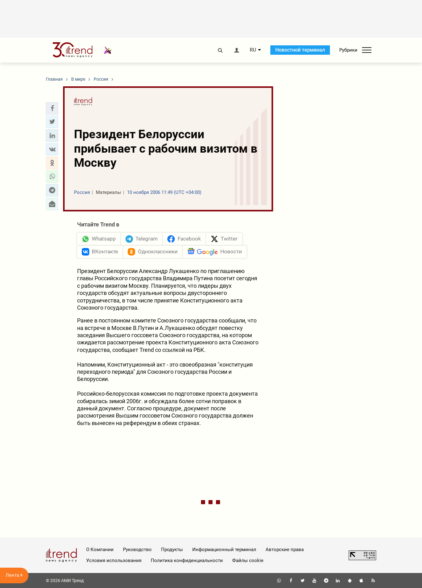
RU (253, 50)
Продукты (172, 549)
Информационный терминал (224, 549)
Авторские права (285, 549)
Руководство (137, 549)
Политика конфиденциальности (187, 560)
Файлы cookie (247, 560)
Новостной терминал (300, 50)
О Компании (100, 549)
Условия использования (113, 560)
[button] (52, 108)
